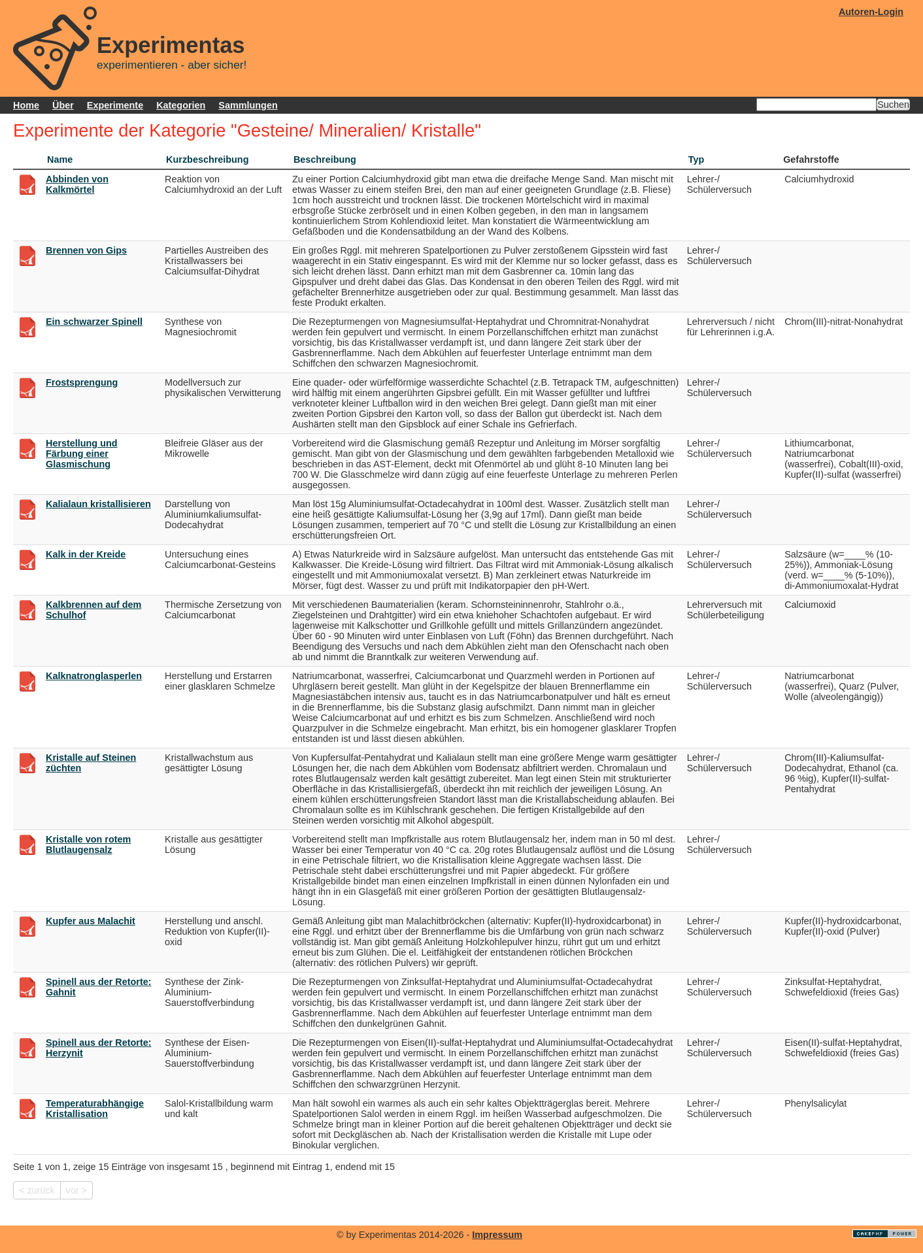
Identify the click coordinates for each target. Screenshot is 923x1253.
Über (63, 105)
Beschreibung (325, 159)
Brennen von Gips (86, 250)
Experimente (115, 105)
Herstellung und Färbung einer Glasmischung (82, 453)
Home (26, 105)
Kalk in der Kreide (86, 554)
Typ (696, 159)
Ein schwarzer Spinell (94, 321)
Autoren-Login (871, 12)
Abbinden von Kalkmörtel (77, 184)
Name (60, 159)
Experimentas (171, 45)
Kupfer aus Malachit (90, 921)
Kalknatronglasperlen (94, 676)
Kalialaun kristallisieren (98, 504)
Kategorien (180, 105)
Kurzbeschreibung (207, 159)
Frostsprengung (82, 382)
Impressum (497, 1234)
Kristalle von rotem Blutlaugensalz (88, 844)
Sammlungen (247, 105)
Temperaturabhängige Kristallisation (95, 1108)
